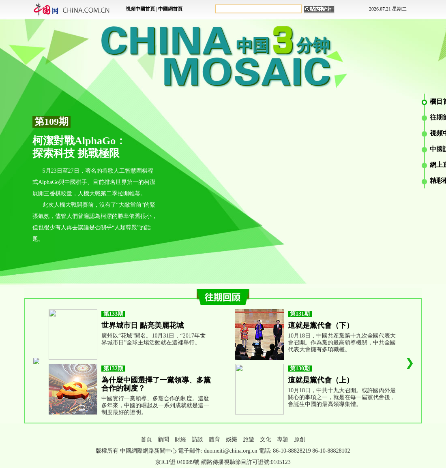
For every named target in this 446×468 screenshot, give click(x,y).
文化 (265, 439)
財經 (180, 439)
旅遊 (248, 439)
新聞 (163, 439)
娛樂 (231, 439)
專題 (282, 439)
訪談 (197, 439)
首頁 (146, 439)
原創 (299, 439)
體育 (214, 439)
